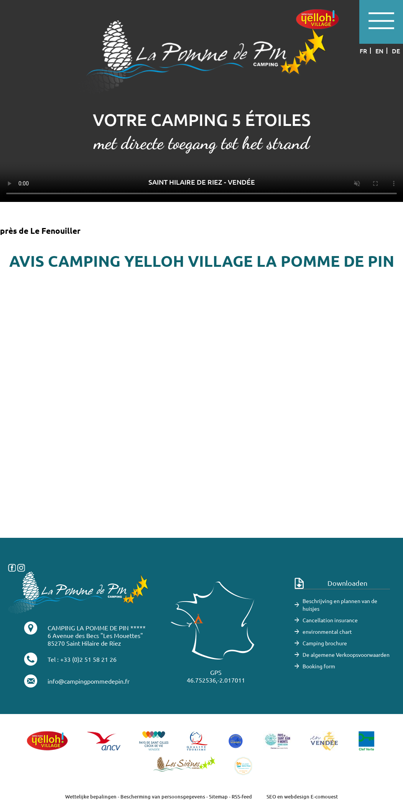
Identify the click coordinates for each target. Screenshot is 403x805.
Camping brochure (325, 643)
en (379, 51)
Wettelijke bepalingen (91, 796)
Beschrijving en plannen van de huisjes (340, 604)
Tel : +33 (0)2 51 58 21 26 (82, 659)
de (396, 51)
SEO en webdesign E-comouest (302, 796)
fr (363, 51)
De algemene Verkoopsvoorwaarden (346, 654)
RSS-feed (242, 796)
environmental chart (327, 631)
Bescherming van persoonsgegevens (163, 796)
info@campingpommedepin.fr (89, 681)
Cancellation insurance (330, 620)
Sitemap (218, 796)
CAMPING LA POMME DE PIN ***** (97, 627)
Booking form (319, 666)
